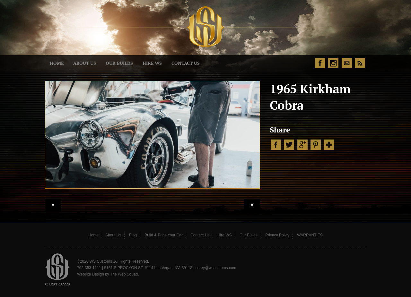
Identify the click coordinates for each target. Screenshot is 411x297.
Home (57, 63)
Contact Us (185, 63)
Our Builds (119, 63)
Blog (133, 235)
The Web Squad (124, 274)
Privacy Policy (277, 235)
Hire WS (152, 63)
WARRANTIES (310, 235)
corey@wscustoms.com (216, 268)
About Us (84, 63)
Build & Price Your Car (163, 235)
